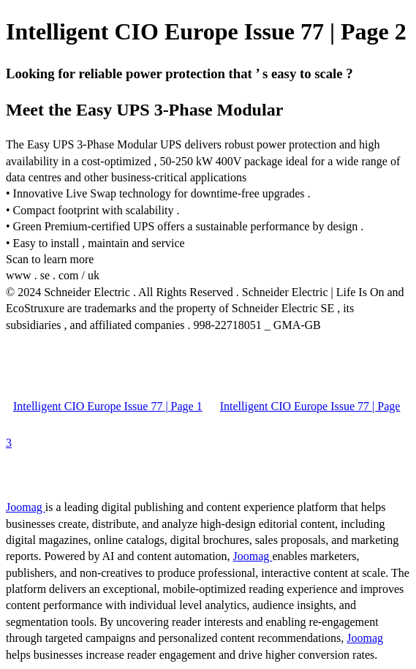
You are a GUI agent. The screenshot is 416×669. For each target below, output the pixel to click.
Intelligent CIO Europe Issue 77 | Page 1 (108, 406)
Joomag (25, 507)
